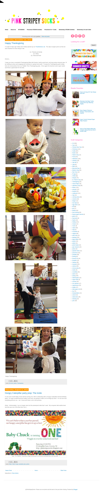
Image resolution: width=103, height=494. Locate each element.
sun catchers (75, 283)
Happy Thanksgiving (14, 43)
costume (74, 199)
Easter (74, 153)
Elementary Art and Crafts (84, 29)
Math (73, 166)
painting (74, 237)
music (73, 225)
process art (75, 258)
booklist (74, 191)
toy (73, 291)
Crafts (13, 464)
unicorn (74, 295)
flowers (74, 210)
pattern (74, 243)
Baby (10, 464)
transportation (75, 293)
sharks (74, 270)
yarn (73, 300)
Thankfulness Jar (40, 46)
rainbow (74, 262)
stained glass (75, 277)
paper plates (75, 239)
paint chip (74, 235)
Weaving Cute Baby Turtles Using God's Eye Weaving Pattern (87, 103)
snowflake (74, 272)
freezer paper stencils (77, 214)
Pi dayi (74, 174)
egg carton (75, 204)
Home (6, 29)
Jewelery (74, 160)
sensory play (75, 268)
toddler (74, 287)
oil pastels (74, 231)
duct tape (74, 203)
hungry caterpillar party (20, 464)
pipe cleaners (75, 247)
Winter (74, 187)
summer (74, 281)
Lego (73, 164)
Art (73, 143)
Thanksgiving (20, 383)
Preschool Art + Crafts (50, 29)
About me (13, 29)
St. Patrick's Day (76, 179)
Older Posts (63, 470)
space (73, 273)
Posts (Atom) (15, 473)
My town (11, 383)
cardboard (74, 193)
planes (74, 249)
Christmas (74, 149)
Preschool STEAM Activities (34, 29)
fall (73, 206)
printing (74, 256)
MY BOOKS (21, 29)
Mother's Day (75, 170)
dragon (74, 201)
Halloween (75, 158)
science (74, 266)
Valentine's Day (76, 185)
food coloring (75, 212)
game (73, 216)
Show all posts (45, 36)
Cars (73, 145)
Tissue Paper (75, 183)
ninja (73, 229)
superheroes (75, 285)
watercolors (75, 297)
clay (73, 195)
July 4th (74, 162)
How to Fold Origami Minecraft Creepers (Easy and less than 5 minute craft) (88, 130)
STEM (73, 176)
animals (74, 189)
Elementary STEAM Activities (67, 29)
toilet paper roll (76, 289)
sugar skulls (75, 279)
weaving (74, 298)
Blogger (75, 489)
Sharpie (74, 177)
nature (74, 227)
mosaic (74, 224)
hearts (73, 220)
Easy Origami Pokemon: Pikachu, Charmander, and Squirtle (86, 112)
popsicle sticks (76, 250)
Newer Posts (8, 470)
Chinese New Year (77, 147)
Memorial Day (75, 168)
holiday (74, 222)
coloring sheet (75, 197)
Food (73, 156)
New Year (74, 172)
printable (74, 254)
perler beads (75, 245)
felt (73, 208)
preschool (74, 252)
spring (73, 275)
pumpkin (74, 260)
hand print (74, 218)
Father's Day (75, 155)
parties (15, 383)
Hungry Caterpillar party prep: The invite (23, 393)
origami (74, 233)
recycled (74, 264)
